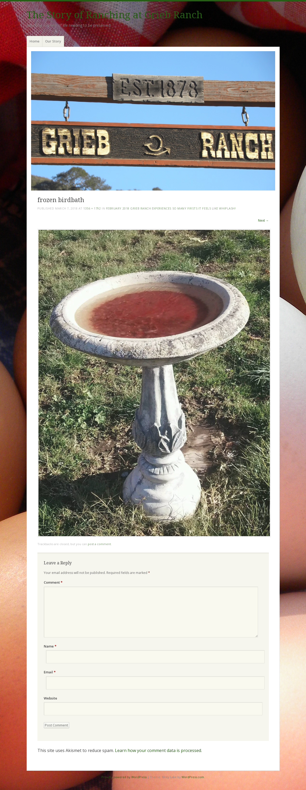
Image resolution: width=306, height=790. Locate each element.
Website (50, 698)
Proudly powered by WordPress (124, 777)
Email (50, 672)
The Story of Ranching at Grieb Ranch (115, 15)
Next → (263, 220)
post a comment (99, 544)
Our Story (53, 41)
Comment (53, 582)
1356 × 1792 (92, 208)
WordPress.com (193, 777)
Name (50, 646)
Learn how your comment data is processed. (158, 750)
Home (35, 41)
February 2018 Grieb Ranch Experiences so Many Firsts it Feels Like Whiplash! (171, 208)
